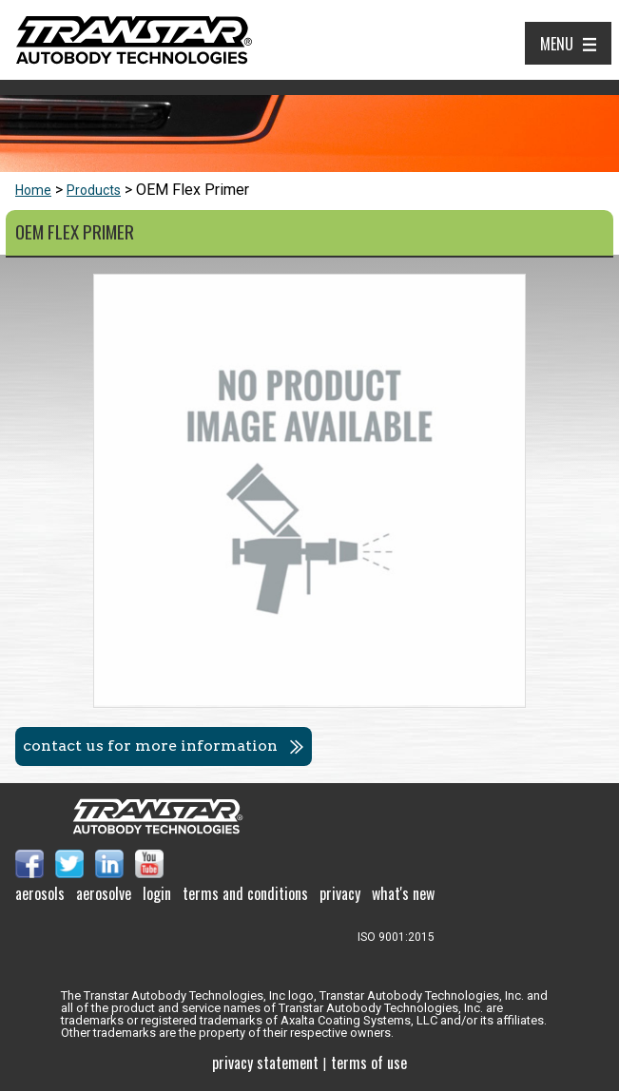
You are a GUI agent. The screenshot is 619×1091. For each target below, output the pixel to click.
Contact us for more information (150, 746)
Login (157, 893)
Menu (556, 43)
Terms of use (369, 1062)
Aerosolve (103, 893)
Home (33, 190)
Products (94, 190)
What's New (403, 893)
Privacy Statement (265, 1062)
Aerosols (40, 893)
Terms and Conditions (245, 893)
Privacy (339, 893)
